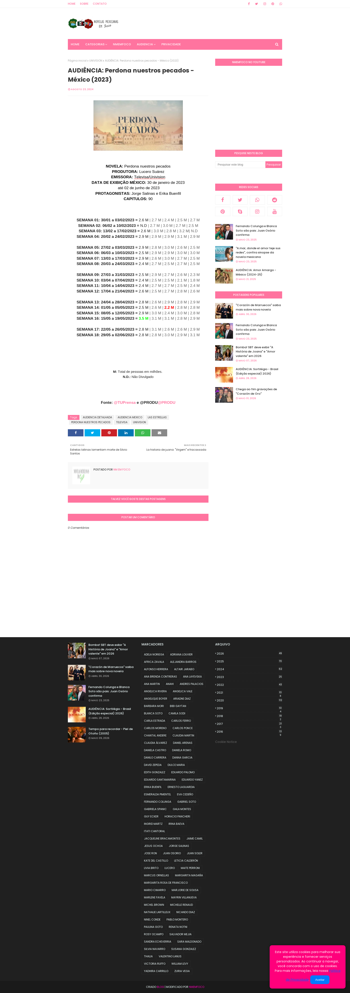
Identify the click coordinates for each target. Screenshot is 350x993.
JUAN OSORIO (172, 853)
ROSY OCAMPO (153, 934)
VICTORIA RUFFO (154, 964)
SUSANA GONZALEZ (183, 949)
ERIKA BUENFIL (153, 787)
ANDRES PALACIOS (191, 684)
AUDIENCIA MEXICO (130, 417)
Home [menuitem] (75, 44)
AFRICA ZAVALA (154, 662)
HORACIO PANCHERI (177, 816)
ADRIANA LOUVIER (181, 654)
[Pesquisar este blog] (240, 164)
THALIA (148, 956)
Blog (160, 987)
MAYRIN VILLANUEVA (184, 897)
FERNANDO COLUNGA (157, 802)
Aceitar (319, 979)
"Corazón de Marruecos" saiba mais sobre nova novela (258, 307)
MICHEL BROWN (154, 905)
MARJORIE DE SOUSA (185, 890)
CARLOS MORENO (155, 728)
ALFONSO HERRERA (156, 669)
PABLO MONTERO (177, 919)
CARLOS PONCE (183, 728)
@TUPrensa (125, 402)
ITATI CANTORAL (154, 831)
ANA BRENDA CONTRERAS (160, 676)
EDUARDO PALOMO (183, 772)
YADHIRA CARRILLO (156, 971)
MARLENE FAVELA (154, 897)
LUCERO (170, 868)
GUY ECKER (151, 816)
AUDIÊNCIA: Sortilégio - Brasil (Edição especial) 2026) (257, 371)
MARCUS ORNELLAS (156, 875)
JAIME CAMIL (194, 838)
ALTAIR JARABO (184, 669)
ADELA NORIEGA (154, 654)
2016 (249, 732)
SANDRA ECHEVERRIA (157, 941)
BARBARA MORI (154, 706)
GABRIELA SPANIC (155, 809)
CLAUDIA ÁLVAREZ (155, 743)
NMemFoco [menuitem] (122, 44)
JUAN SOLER (194, 853)
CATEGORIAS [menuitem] (94, 44)
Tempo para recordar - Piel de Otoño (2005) (110, 731)
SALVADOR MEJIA (180, 934)
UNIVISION (95, 60)
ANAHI (170, 684)
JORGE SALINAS (179, 846)
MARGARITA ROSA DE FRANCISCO (166, 883)
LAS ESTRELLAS (157, 417)
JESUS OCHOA (153, 846)
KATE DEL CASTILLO (156, 860)
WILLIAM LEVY (179, 964)
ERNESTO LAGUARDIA (181, 787)
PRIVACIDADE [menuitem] (171, 44)
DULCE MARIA (176, 765)
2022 (249, 685)
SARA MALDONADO (189, 941)
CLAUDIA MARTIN (183, 735)
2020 (249, 700)
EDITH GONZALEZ (154, 772)
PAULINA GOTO (153, 927)
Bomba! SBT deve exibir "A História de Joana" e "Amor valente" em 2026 (255, 351)
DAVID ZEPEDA (153, 765)
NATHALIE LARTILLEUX (157, 912)
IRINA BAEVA (176, 824)
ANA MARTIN (152, 684)
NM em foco (121, 469)
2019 (249, 708)
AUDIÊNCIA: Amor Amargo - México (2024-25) (256, 272)
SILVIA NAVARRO (154, 949)
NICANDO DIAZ (185, 912)
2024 (249, 669)
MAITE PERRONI (190, 868)
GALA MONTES (182, 809)
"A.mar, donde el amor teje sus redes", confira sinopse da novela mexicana (258, 252)
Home (71, 4)
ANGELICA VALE (182, 691)
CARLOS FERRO (181, 721)
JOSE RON (150, 853)
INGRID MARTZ (153, 824)
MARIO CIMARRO (155, 890)
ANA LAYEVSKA (192, 676)
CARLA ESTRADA (154, 721)
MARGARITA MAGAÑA (189, 875)
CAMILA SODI (177, 713)
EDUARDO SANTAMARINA (160, 780)
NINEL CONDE (152, 919)
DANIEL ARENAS (182, 743)
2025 (249, 661)
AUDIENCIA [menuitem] (145, 44)
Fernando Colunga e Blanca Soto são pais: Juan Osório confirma (256, 230)
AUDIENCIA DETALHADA (97, 417)
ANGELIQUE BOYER (155, 699)
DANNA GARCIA (182, 757)
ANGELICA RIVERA (155, 691)
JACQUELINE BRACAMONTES (162, 838)
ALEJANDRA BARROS (183, 662)
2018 (249, 716)
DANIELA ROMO (181, 750)
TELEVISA (121, 422)
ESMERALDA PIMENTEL (157, 794)
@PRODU (166, 402)
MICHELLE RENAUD (181, 905)
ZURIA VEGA (182, 971)
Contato (100, 4)
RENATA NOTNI (178, 927)
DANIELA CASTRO (155, 750)
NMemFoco (196, 987)
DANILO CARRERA (155, 757)
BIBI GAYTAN (178, 706)
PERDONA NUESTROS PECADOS (90, 422)
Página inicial (77, 60)
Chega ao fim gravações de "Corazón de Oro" (256, 391)
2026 (249, 653)
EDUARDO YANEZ (192, 780)
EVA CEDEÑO (185, 794)
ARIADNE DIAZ (182, 699)
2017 (249, 724)
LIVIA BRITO (151, 868)
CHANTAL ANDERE (155, 735)
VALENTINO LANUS (170, 956)
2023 (249, 677)
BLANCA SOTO (153, 713)
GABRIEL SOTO (186, 802)
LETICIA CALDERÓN (186, 860)
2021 (249, 692)
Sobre (84, 4)
